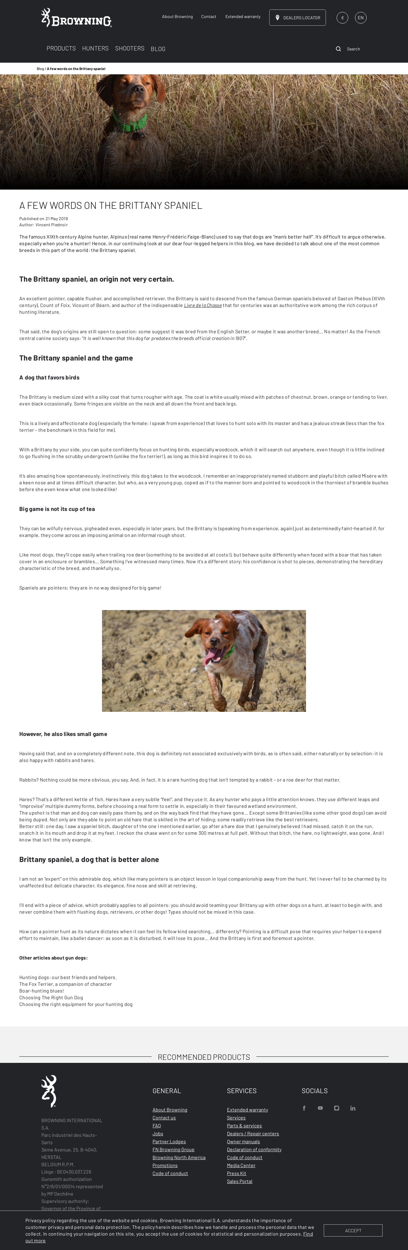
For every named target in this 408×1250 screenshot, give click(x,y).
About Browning (170, 1109)
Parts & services (244, 1125)
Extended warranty (247, 1109)
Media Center (241, 1165)
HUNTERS (95, 48)
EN (361, 17)
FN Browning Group (174, 1149)
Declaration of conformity (254, 1149)
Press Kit (236, 1173)
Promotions (165, 1165)
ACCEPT (353, 1230)
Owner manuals (243, 1141)
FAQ (157, 1125)
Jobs (158, 1133)
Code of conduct (170, 1173)
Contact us (164, 1117)
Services (236, 1117)
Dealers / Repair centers (253, 1133)
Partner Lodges (169, 1141)
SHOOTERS (130, 48)
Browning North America (179, 1157)
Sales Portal (239, 1181)
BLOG (158, 48)
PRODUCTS (61, 48)
